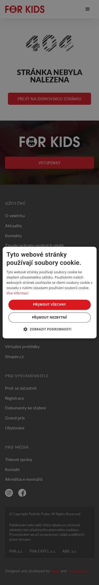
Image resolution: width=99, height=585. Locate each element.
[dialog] (49, 292)
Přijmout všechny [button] (49, 304)
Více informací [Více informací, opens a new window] (17, 293)
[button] (49, 329)
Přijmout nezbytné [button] (49, 317)
